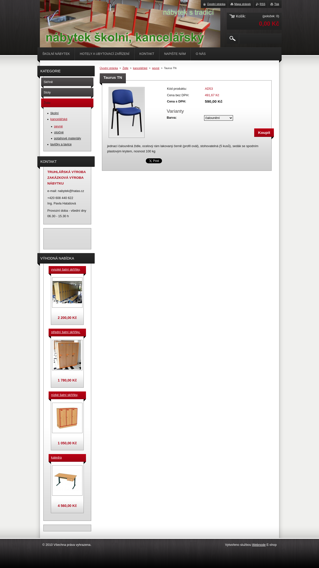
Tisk (276, 3)
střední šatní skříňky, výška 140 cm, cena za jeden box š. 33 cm (66, 332)
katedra (56, 457)
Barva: (172, 117)
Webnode (259, 545)
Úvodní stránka (109, 68)
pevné (156, 68)
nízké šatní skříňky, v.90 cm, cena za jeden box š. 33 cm (64, 395)
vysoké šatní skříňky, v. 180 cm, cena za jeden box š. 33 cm (65, 270)
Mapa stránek (242, 3)
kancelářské (140, 68)
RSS (262, 3)
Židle (126, 68)
